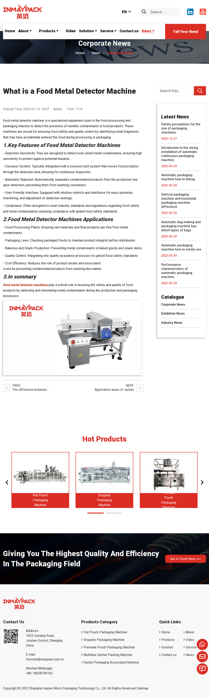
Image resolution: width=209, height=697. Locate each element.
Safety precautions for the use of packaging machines (181, 128)
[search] (144, 12)
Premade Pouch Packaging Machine (168, 500)
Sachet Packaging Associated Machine (111, 662)
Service (106, 31)
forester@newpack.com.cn (45, 659)
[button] (7, 482)
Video (71, 31)
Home (10, 31)
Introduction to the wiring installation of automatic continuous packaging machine (180, 154)
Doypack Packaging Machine (104, 500)
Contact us (129, 31)
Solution (86, 31)
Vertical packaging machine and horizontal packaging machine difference (179, 201)
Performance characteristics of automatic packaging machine (177, 271)
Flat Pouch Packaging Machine (40, 500)
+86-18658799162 (39, 673)
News (146, 31)
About (23, 31)
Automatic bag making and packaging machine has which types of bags (181, 226)
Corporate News (120, 53)
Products (47, 31)
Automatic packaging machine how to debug (178, 177)
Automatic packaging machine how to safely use (181, 248)
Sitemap (142, 688)
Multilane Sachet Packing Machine (107, 655)
